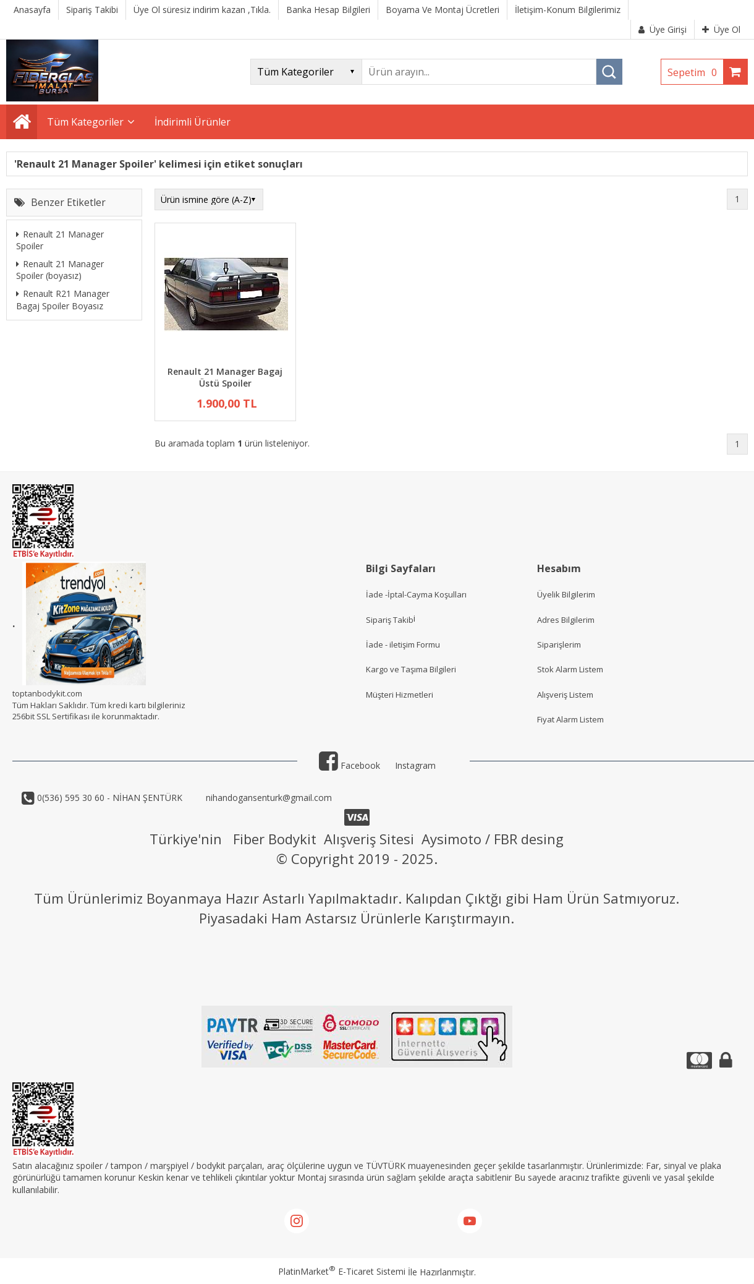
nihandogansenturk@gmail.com (267, 797)
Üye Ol (721, 29)
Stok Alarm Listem (570, 669)
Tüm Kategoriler (85, 122)
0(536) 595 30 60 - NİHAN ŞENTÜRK (108, 797)
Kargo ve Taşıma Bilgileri (411, 669)
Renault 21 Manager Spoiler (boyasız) (60, 270)
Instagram (415, 765)
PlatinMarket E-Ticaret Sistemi (341, 1271)
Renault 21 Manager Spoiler (60, 240)
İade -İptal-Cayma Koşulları (416, 594)
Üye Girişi (662, 29)
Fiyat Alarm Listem (570, 719)
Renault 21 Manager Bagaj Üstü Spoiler (224, 378)
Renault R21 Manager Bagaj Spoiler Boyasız (62, 300)
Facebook (349, 765)
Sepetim (695, 72)
